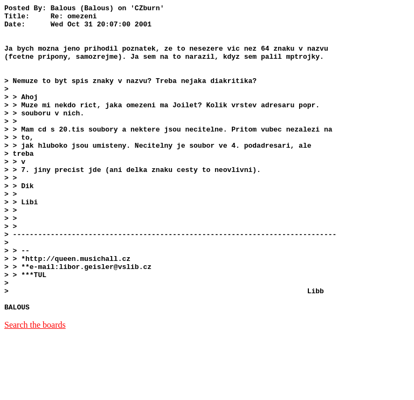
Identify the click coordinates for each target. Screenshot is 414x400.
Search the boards (35, 386)
